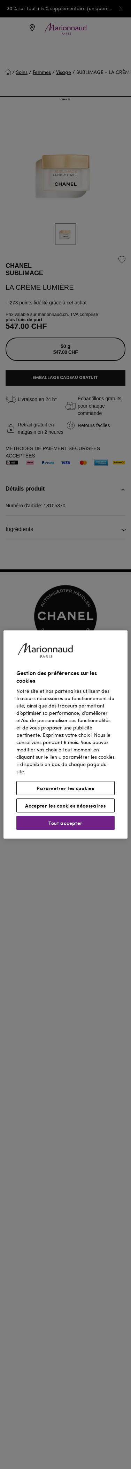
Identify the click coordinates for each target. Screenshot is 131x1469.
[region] (65, 734)
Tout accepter (65, 822)
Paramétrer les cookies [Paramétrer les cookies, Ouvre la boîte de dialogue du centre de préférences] (65, 788)
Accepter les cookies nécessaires (65, 805)
